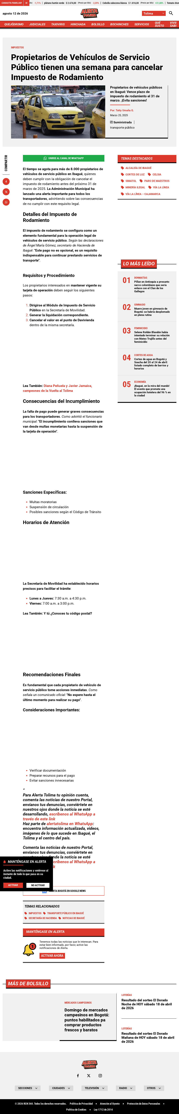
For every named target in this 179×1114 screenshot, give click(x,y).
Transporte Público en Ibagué (63, 913)
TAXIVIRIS (58, 24)
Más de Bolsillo (28, 983)
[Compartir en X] (6, 191)
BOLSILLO (97, 24)
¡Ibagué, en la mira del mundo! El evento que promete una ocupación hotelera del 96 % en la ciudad (152, 390)
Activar (13, 885)
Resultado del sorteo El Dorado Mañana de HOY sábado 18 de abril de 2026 (147, 1037)
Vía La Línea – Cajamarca (143, 194)
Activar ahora (52, 956)
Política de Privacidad (81, 1103)
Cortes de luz (135, 174)
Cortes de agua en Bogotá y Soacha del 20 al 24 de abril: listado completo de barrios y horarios (151, 364)
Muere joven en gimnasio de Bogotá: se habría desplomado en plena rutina (152, 312)
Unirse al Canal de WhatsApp (64, 158)
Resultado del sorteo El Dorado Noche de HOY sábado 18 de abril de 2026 (146, 1004)
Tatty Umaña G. (125, 110)
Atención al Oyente (110, 1103)
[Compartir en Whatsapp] (6, 202)
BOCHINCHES (119, 24)
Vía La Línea (161, 187)
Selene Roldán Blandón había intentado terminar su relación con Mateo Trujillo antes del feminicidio (152, 337)
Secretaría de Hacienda (40, 918)
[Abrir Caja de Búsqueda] (171, 13)
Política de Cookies (76, 1109)
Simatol (131, 181)
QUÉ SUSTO (159, 24)
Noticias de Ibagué (72, 918)
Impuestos (32, 913)
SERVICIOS (141, 24)
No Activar (38, 885)
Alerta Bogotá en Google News (63, 891)
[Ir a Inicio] (89, 13)
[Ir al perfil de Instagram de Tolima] (100, 1075)
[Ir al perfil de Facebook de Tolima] (78, 1075)
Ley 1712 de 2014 (103, 1109)
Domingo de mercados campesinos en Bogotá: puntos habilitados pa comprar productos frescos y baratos (87, 1020)
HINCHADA (78, 24)
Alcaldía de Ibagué (138, 168)
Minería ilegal (135, 187)
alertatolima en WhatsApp (70, 823)
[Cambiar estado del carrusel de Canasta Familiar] (26, 3)
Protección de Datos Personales (143, 1103)
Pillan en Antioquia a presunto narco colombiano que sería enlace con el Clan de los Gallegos (151, 286)
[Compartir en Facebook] (6, 181)
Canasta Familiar (12, 3)
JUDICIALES (37, 24)
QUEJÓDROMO (13, 24)
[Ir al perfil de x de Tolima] (88, 1075)
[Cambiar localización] (154, 13)
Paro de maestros (156, 181)
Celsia (157, 174)
